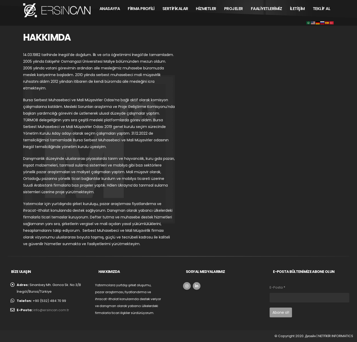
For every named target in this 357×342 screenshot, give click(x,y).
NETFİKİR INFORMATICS (335, 336)
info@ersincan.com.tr (51, 310)
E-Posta (277, 287)
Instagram (187, 286)
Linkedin (196, 286)
